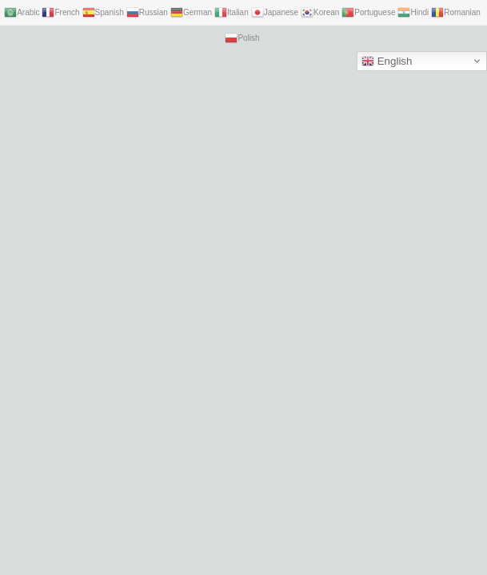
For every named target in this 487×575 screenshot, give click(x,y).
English (386, 61)
